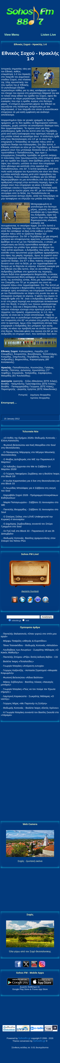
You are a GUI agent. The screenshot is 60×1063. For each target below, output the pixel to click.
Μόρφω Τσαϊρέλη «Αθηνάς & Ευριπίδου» (25, 640)
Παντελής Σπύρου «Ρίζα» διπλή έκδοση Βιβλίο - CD (30, 657)
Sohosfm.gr (24, 1038)
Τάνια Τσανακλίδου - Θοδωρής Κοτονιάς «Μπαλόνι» (30, 645)
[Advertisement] (30, 771)
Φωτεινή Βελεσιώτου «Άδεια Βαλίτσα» (23, 677)
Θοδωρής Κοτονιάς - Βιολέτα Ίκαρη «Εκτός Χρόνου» (31, 707)
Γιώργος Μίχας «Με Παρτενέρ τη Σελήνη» (25, 703)
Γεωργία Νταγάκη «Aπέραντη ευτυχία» (23, 665)
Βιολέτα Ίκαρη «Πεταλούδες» (18, 661)
